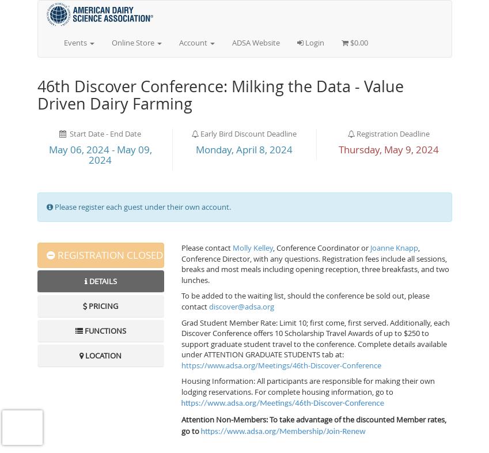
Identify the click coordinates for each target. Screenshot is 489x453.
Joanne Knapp (394, 248)
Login (310, 42)
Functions (100, 331)
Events (79, 42)
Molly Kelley (253, 248)
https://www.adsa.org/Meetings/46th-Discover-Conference (281, 365)
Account (197, 42)
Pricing (100, 306)
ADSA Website (256, 42)
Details (101, 281)
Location (100, 355)
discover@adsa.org (241, 306)
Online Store (137, 42)
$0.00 (355, 42)
